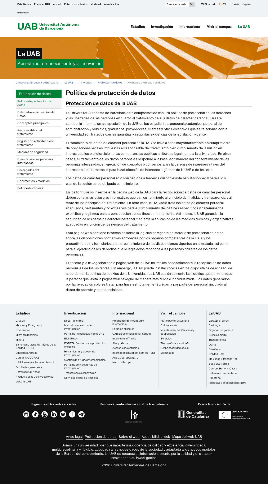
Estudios (138, 27)
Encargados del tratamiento (28, 172)
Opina (212, 344)
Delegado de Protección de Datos (36, 114)
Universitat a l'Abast (28, 371)
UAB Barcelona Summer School (35, 362)
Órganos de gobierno (221, 330)
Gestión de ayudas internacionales (85, 359)
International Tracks (124, 338)
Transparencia (217, 339)
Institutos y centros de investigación (77, 327)
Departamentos (73, 320)
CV (222, 4)
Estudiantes (24, 4)
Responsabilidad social (175, 348)
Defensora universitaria (223, 373)
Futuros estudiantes (76, 4)
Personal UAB (42, 4)
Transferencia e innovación (80, 372)
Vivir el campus (219, 27)
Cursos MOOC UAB (28, 357)
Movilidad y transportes (223, 358)
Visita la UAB (23, 381)
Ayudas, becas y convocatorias (34, 376)
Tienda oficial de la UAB (175, 343)
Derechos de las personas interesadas (35, 161)
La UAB (244, 27)
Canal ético (215, 349)
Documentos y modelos (33, 181)
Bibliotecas (71, 338)
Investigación (162, 27)
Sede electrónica (219, 363)
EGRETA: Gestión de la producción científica (85, 345)
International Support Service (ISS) (133, 352)
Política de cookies (30, 188)
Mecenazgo (168, 352)
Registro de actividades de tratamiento (35, 143)
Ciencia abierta (218, 335)
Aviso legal (74, 436)
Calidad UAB (216, 354)
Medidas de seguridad (32, 152)
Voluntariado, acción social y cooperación (178, 332)
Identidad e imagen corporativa (227, 382)
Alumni (57, 4)
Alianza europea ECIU (125, 357)
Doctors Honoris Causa (223, 368)
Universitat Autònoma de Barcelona (37, 82)
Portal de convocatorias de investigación (80, 366)
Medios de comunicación (105, 4)
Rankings (214, 325)
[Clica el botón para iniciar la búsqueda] (192, 4)
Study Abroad (121, 343)
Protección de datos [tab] (35, 94)
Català (235, 4)
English (246, 4)
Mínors (20, 339)
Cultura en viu (169, 325)
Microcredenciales (27, 335)
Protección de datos (110, 82)
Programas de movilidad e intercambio (128, 322)
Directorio (209, 4)
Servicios (166, 338)
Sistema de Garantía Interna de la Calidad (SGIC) (35, 346)
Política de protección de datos (34, 103)
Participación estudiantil (175, 320)
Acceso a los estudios (125, 348)
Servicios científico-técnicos (81, 377)
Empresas (23, 12)
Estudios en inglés (123, 328)
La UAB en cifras (219, 320)
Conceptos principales (33, 123)
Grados (20, 320)
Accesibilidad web (156, 436)
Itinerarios (86, 82)
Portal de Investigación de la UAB (84, 333)
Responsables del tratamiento (29, 132)
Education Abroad (27, 352)
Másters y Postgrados (29, 325)
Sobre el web (129, 436)
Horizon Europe (121, 362)
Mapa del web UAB (187, 436)
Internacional (190, 27)
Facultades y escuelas (29, 367)
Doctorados (23, 330)
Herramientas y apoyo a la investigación (79, 353)
